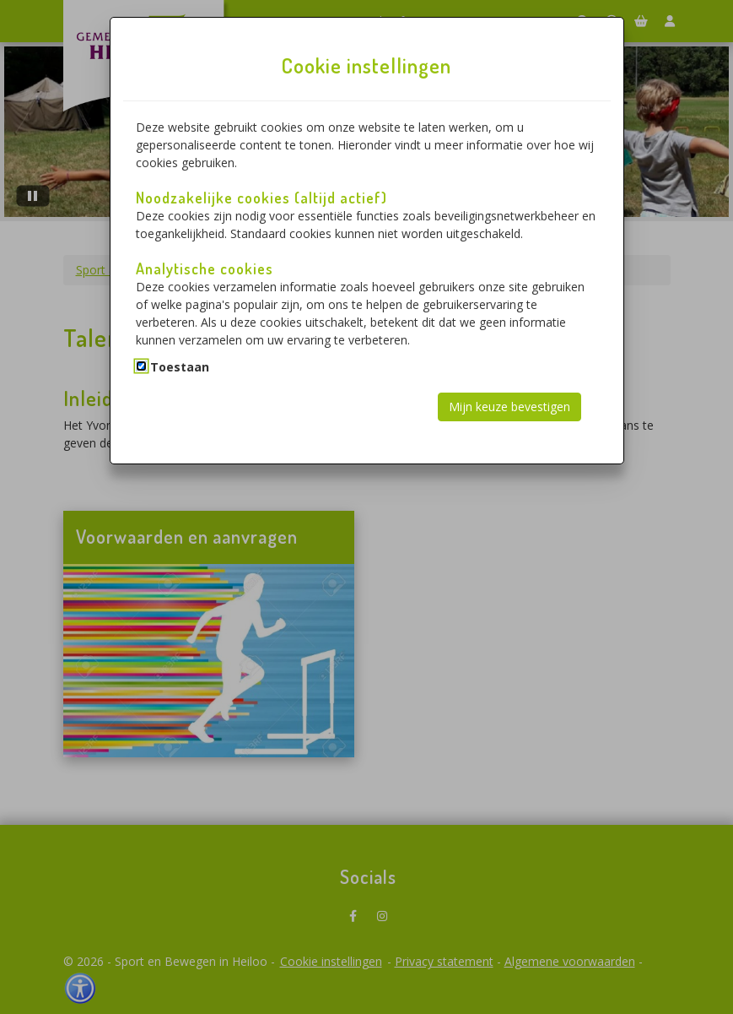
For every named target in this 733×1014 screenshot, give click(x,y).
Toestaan (179, 367)
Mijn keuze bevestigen (509, 407)
